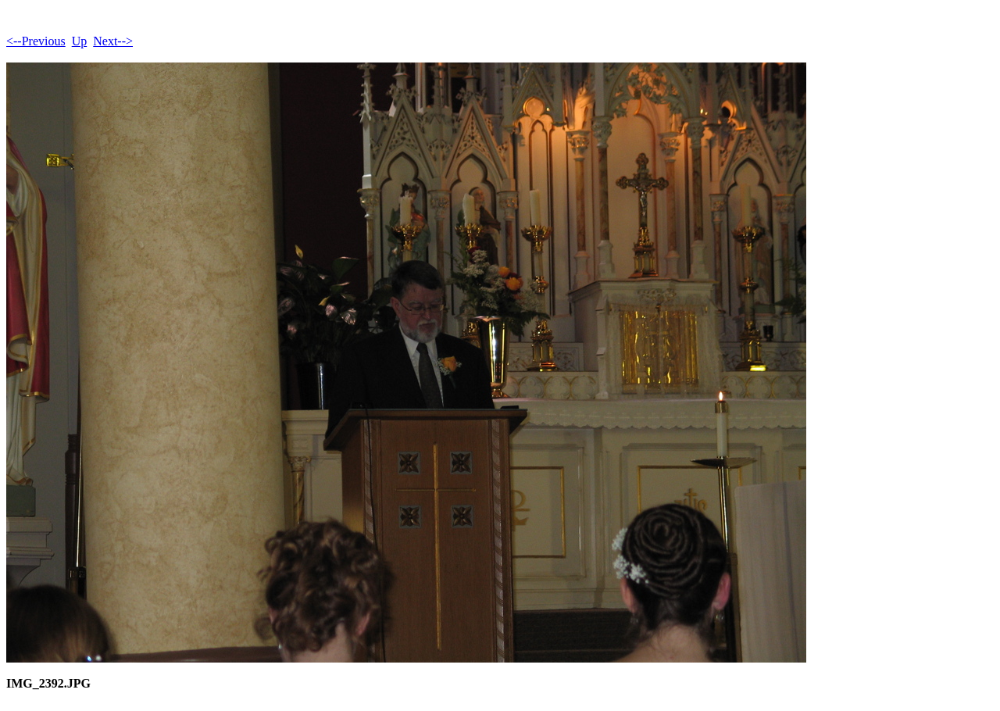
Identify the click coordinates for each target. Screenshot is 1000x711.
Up (80, 41)
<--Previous (36, 41)
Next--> (113, 41)
